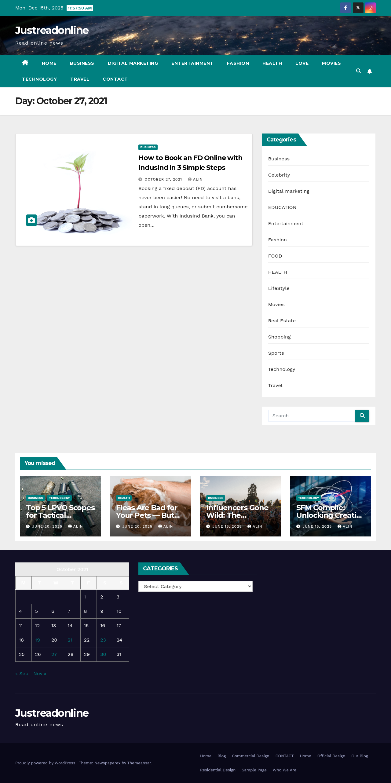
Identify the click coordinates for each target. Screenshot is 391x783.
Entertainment (192, 63)
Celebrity (279, 175)
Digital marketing (133, 63)
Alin (195, 179)
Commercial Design (250, 756)
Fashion (238, 63)
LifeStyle (279, 288)
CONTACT (115, 79)
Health (272, 63)
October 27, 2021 (164, 179)
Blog (221, 756)
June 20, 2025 (48, 526)
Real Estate (282, 321)
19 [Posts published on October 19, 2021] (37, 640)
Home (49, 63)
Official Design (331, 756)
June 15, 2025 (227, 526)
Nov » (39, 673)
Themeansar (139, 763)
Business (82, 63)
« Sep (21, 673)
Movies (331, 63)
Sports (276, 353)
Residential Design (218, 770)
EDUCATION (282, 207)
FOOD (275, 256)
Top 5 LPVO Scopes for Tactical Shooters (60, 515)
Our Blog (359, 756)
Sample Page (254, 770)
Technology (39, 79)
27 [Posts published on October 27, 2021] (54, 654)
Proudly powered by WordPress (46, 763)
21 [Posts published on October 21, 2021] (70, 640)
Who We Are (284, 770)
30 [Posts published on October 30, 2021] (103, 654)
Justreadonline (51, 30)
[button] (358, 71)
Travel (79, 79)
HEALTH (277, 272)
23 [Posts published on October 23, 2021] (103, 640)
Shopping (279, 337)
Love (302, 63)
